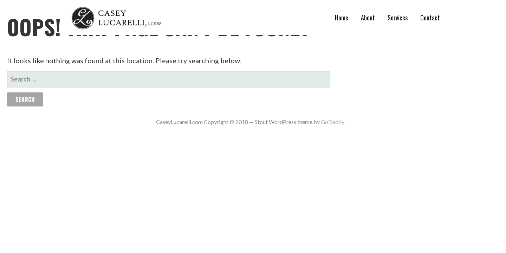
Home (341, 17)
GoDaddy (332, 121)
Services (398, 17)
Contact (430, 17)
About (368, 17)
